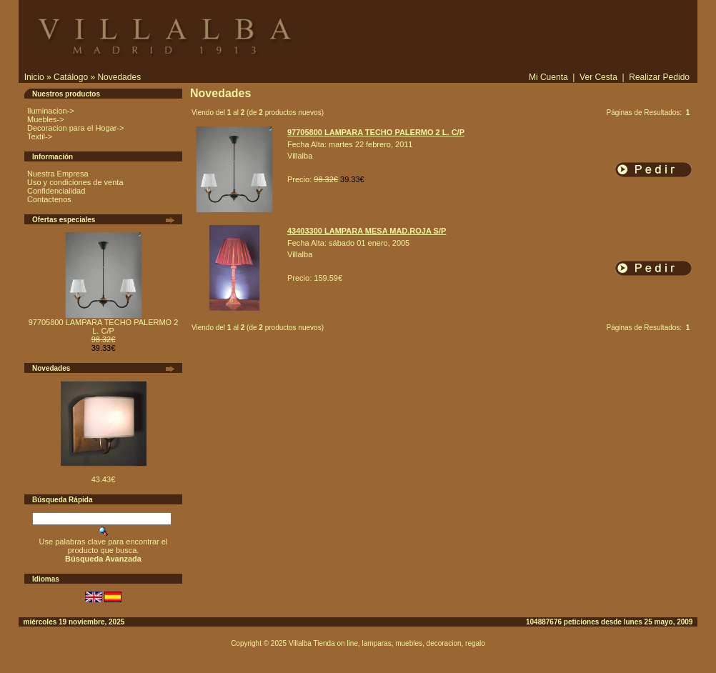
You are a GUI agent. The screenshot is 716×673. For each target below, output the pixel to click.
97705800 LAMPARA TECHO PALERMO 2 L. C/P (104, 326)
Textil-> (39, 136)
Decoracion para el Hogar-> (75, 128)
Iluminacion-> (50, 110)
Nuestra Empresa (58, 173)
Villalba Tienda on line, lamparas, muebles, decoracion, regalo (387, 643)
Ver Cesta (598, 77)
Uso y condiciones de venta (75, 182)
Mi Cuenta (548, 77)
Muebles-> (45, 119)
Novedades (119, 77)
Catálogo (71, 77)
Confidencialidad (56, 190)
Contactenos (49, 199)
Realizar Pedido (659, 77)
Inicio (34, 77)
